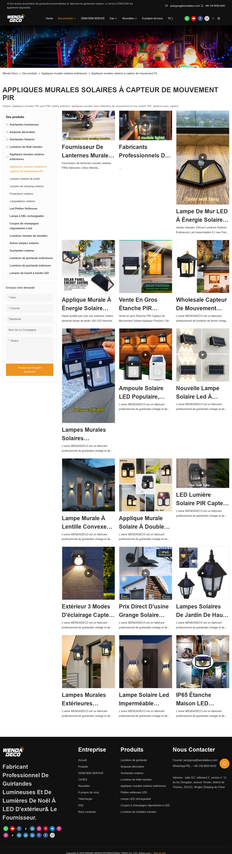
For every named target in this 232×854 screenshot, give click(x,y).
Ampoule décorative (132, 766)
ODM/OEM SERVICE (91, 773)
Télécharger (85, 798)
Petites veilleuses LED (134, 792)
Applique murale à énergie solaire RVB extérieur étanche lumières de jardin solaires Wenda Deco (86, 305)
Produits (83, 766)
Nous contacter (87, 811)
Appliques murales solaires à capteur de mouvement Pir (124, 73)
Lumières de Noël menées (136, 779)
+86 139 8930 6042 (213, 5)
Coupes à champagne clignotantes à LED (145, 805)
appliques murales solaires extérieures (143, 786)
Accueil (82, 760)
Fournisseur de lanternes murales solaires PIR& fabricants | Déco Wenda (87, 152)
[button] (172, 18)
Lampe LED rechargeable (136, 798)
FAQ (81, 805)
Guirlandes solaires (132, 773)
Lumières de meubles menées (138, 811)
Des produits (29, 73)
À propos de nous (88, 792)
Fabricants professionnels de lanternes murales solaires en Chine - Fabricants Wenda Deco (144, 152)
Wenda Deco (10, 73)
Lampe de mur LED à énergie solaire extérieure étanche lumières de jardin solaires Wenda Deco (202, 216)
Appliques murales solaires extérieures (64, 73)
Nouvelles (84, 786)
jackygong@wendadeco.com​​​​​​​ (182, 5)
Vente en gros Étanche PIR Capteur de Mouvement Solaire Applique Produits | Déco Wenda (145, 305)
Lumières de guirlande (134, 760)
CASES (82, 779)
